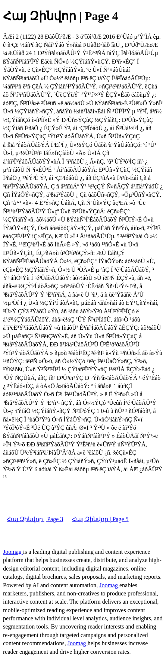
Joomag (13, 552)
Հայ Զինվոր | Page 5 (100, 519)
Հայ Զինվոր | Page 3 (35, 519)
